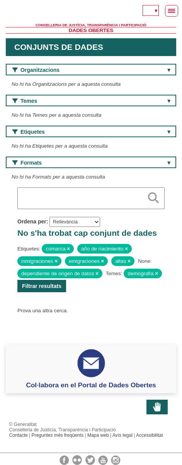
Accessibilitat (149, 435)
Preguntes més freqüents (58, 435)
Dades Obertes (91, 30)
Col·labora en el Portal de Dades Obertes (91, 385)
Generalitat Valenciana (91, 11)
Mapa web (98, 435)
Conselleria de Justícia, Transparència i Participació (91, 25)
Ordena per (31, 221)
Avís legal (122, 435)
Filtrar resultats (41, 286)
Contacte (18, 435)
